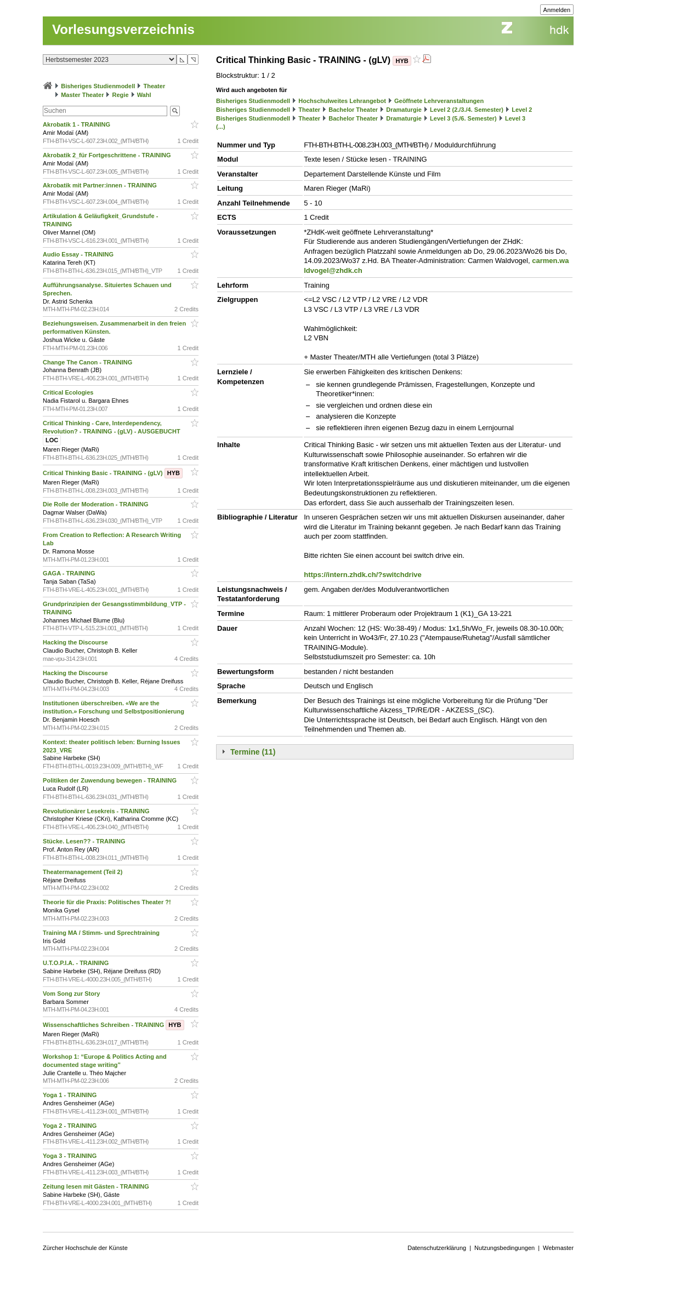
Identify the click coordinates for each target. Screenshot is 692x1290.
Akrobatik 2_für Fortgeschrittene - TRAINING (108, 155)
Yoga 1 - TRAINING (70, 1095)
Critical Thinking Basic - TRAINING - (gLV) (113, 473)
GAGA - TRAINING (70, 573)
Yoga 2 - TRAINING (70, 1125)
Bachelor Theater (353, 109)
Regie (120, 95)
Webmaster (558, 1248)
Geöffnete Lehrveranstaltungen (439, 101)
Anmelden (557, 10)
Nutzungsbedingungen (504, 1248)
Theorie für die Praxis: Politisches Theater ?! (108, 902)
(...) (220, 126)
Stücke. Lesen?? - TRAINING (85, 841)
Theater (154, 86)
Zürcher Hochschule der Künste (85, 1248)
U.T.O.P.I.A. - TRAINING (76, 963)
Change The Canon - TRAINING (88, 362)
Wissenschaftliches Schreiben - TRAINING (113, 1024)
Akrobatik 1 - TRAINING (77, 124)
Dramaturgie (404, 109)
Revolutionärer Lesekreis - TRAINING (97, 811)
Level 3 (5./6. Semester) (463, 118)
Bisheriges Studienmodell (98, 86)
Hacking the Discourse (76, 642)
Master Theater (82, 95)
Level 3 (515, 118)
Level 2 (522, 109)
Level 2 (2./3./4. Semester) (466, 109)
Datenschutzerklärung (436, 1248)
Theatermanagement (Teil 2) (83, 872)
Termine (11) (252, 751)
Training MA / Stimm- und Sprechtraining (102, 932)
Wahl (144, 95)
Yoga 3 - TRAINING (70, 1155)
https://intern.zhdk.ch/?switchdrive (363, 574)
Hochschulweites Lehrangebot (342, 101)
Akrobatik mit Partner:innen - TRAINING (100, 185)
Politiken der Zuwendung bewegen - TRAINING (110, 780)
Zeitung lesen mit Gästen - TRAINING (97, 1186)
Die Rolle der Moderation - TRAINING (96, 504)
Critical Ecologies (69, 392)
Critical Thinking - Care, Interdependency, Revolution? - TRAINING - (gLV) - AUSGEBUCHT (112, 432)
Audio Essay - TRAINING (79, 254)
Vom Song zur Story (72, 993)
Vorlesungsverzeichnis (123, 29)
